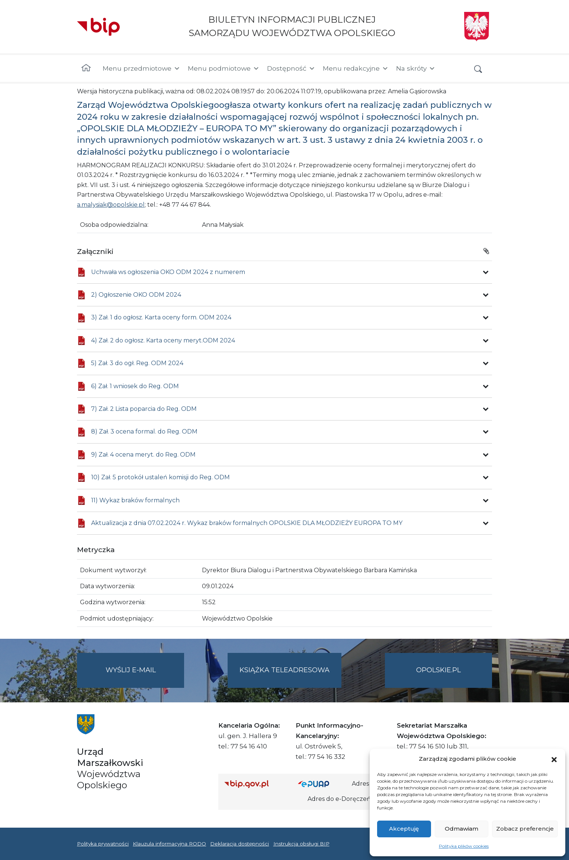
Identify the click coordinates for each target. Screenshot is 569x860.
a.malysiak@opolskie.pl (111, 204)
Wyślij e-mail (145, 676)
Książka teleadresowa (284, 670)
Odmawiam (461, 828)
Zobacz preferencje (525, 828)
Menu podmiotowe (224, 68)
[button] (554, 759)
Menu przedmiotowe (141, 68)
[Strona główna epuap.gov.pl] (322, 784)
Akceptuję (404, 828)
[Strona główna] (86, 68)
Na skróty (415, 68)
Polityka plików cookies (464, 846)
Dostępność (291, 68)
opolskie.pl (438, 670)
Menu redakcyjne (356, 68)
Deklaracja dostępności (239, 844)
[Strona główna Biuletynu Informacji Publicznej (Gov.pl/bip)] (255, 784)
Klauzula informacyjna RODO (169, 844)
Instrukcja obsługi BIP (301, 844)
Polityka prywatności (103, 844)
